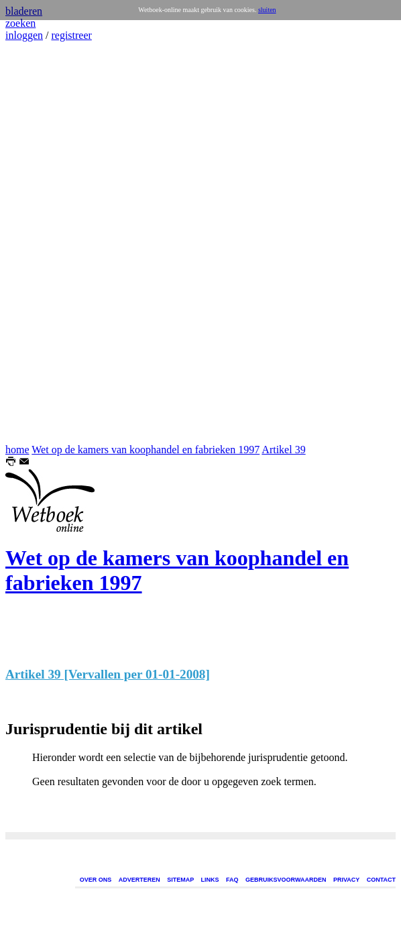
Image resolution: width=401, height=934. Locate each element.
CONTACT (381, 879)
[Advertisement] (45, 243)
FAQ (232, 879)
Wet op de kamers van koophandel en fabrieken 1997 (146, 449)
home (17, 449)
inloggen (24, 35)
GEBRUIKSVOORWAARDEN (285, 879)
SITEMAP (180, 879)
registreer (71, 35)
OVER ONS (96, 879)
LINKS (210, 879)
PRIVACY (346, 879)
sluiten (267, 9)
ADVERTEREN (139, 879)
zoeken (20, 23)
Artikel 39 (283, 449)
